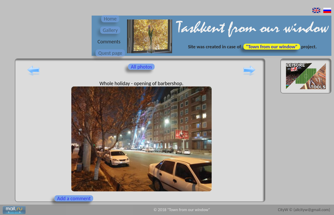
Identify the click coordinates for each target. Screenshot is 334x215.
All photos (141, 67)
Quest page (110, 53)
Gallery (110, 30)
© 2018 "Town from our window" (182, 209)
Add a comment (74, 198)
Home (110, 19)
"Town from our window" (272, 47)
